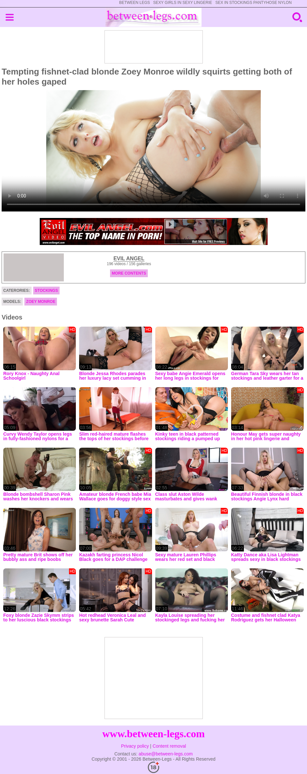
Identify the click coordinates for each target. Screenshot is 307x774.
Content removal (169, 746)
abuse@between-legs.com (166, 753)
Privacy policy (135, 746)
